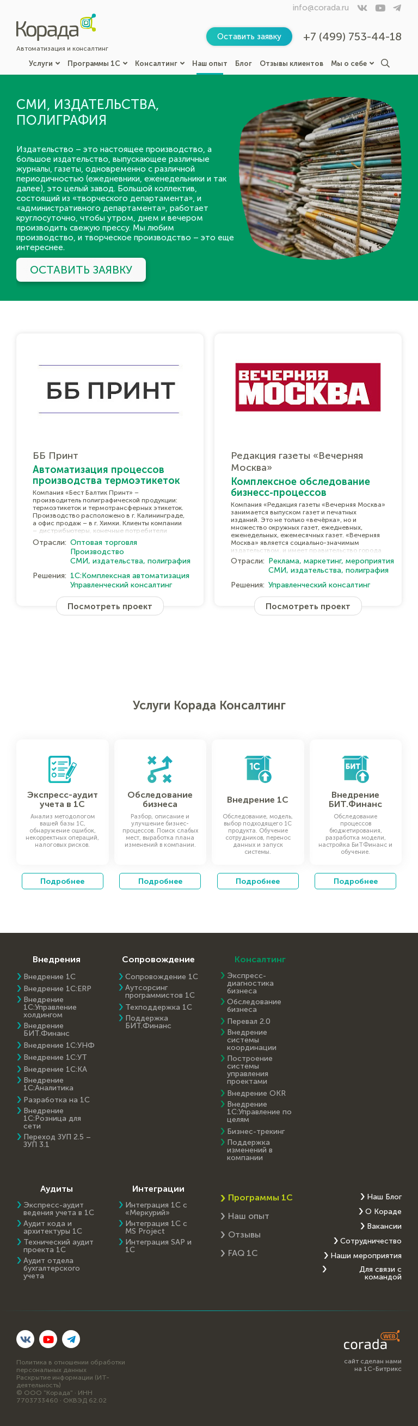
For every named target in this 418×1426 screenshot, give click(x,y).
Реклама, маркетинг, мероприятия (331, 561)
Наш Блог (384, 1197)
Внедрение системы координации (251, 1040)
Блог (243, 63)
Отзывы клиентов (291, 63)
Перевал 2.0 (249, 1021)
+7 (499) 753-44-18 (352, 36)
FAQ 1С (243, 1253)
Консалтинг (160, 63)
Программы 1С (97, 63)
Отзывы (244, 1234)
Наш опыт (210, 63)
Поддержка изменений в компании (250, 1150)
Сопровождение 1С (161, 977)
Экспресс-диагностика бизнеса (250, 983)
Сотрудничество (371, 1241)
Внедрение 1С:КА (55, 1069)
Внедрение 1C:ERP (57, 989)
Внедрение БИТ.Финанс (46, 1029)
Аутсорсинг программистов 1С (160, 991)
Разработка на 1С (56, 1100)
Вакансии (384, 1226)
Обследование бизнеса (254, 1006)
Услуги (44, 63)
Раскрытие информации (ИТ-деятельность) (62, 1381)
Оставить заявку (249, 36)
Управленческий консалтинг (121, 585)
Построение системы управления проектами (250, 1070)
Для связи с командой (380, 1273)
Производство (97, 551)
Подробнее (62, 881)
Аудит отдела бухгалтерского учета (51, 1268)
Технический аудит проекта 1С (58, 1246)
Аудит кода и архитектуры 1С (52, 1227)
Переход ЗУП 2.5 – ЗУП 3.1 (57, 1141)
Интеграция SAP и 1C (158, 1246)
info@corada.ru (321, 8)
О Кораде (383, 1212)
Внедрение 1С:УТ (55, 1057)
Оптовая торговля (103, 542)
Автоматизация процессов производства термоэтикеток (106, 475)
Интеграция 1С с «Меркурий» (156, 1209)
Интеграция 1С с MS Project (156, 1227)
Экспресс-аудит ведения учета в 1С (58, 1209)
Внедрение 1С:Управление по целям (259, 1112)
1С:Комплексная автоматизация (129, 575)
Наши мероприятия (366, 1256)
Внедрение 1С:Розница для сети (52, 1118)
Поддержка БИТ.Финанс (148, 1022)
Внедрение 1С (49, 977)
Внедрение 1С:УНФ (59, 1045)
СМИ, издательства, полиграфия (130, 561)
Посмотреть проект (109, 606)
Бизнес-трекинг (256, 1132)
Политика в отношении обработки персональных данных (70, 1366)
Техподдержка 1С (158, 1007)
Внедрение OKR (256, 1093)
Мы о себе (352, 63)
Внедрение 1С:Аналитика (48, 1084)
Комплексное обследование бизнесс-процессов (300, 487)
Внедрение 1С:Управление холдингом (50, 1007)
